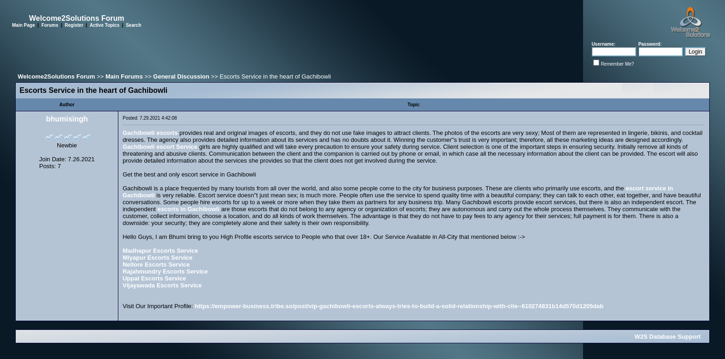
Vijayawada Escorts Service (162, 285)
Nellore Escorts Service (156, 264)
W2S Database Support (667, 336)
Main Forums (124, 76)
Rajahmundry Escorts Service (165, 271)
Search (133, 25)
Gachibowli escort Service (160, 146)
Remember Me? (617, 64)
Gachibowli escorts (150, 132)
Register (74, 25)
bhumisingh (67, 119)
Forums (49, 25)
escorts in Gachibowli (188, 209)
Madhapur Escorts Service (160, 250)
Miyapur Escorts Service (157, 257)
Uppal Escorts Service (154, 278)
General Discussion (181, 76)
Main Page (23, 25)
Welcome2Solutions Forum (56, 76)
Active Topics (104, 25)
